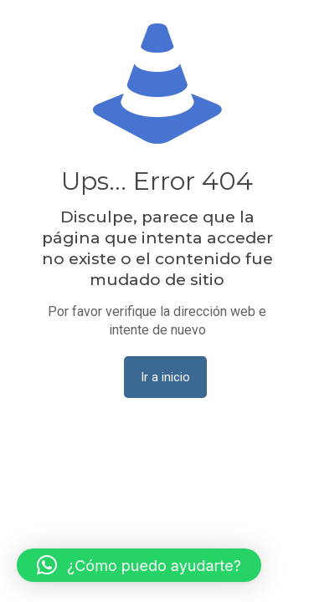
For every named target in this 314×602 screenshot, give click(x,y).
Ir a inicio (165, 377)
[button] (139, 565)
